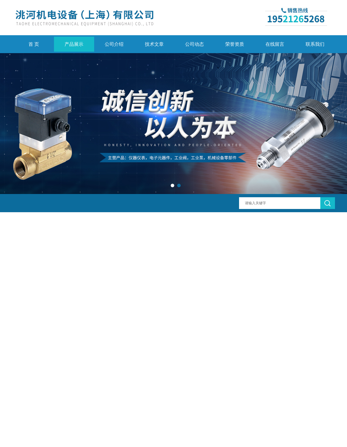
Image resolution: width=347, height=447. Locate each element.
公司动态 (194, 44)
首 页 (33, 44)
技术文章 (154, 44)
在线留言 (274, 44)
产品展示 (74, 44)
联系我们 (315, 44)
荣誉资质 (234, 44)
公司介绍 (114, 44)
